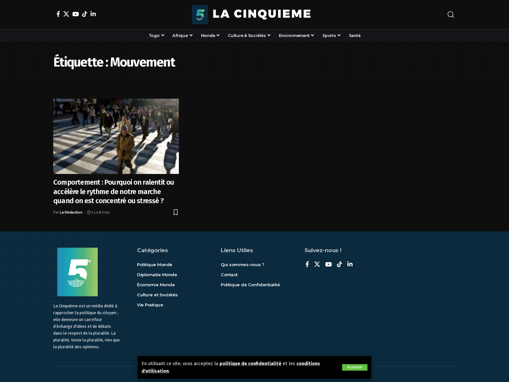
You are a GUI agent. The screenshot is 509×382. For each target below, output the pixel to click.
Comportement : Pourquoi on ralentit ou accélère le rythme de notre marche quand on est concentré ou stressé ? (113, 191)
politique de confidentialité (250, 363)
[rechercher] (451, 14)
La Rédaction (71, 212)
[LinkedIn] (93, 14)
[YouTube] (76, 14)
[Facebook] (58, 14)
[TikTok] (85, 14)
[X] (66, 14)
